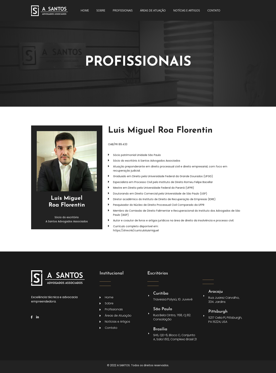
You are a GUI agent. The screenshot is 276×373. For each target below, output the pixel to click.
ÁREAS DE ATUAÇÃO (153, 10)
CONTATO (213, 10)
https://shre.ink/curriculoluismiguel (136, 230)
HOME (85, 10)
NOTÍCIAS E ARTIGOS (186, 10)
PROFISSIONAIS (123, 10)
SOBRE (100, 10)
